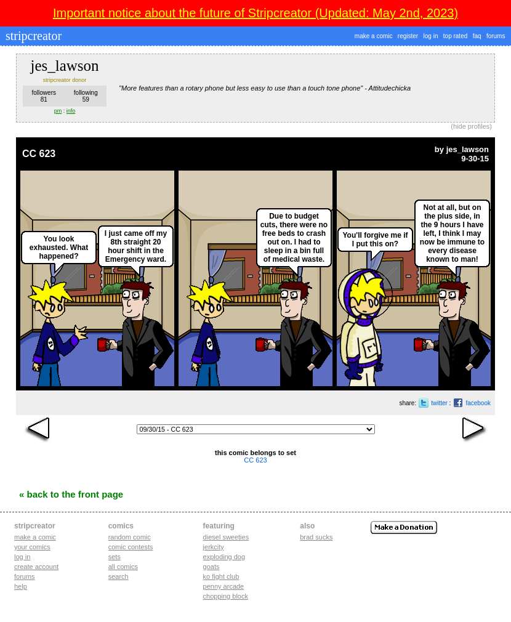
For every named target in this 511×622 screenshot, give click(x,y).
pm (58, 111)
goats (211, 566)
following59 (86, 96)
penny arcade (223, 586)
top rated (455, 36)
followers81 (44, 96)
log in (431, 36)
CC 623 (38, 153)
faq (477, 36)
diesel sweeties (226, 537)
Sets (114, 556)
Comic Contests (130, 547)
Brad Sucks (316, 537)
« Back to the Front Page (71, 494)
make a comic (374, 36)
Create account (36, 566)
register (408, 36)
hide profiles (471, 126)
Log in (22, 556)
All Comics (123, 566)
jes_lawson (467, 149)
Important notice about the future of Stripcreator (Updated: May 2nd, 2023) (255, 13)
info (71, 111)
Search (118, 576)
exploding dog (224, 556)
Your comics (32, 547)
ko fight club (221, 576)
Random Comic (129, 537)
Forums (24, 576)
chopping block (225, 596)
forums (495, 36)
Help (20, 586)
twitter (439, 403)
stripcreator (32, 35)
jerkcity (213, 547)
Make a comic (35, 537)
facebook (478, 403)
